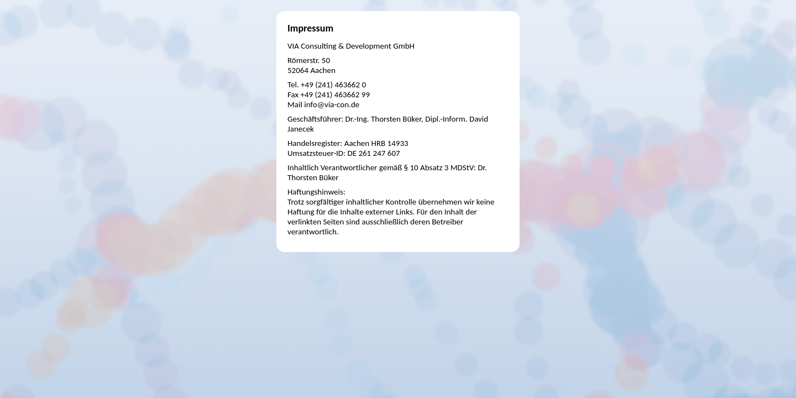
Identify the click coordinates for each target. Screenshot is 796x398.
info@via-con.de (331, 104)
